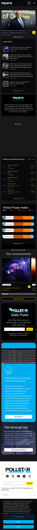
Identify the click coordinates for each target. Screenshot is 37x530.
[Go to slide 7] (22, 250)
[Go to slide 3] (18, 37)
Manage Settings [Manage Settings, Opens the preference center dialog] (18, 517)
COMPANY (18, 495)
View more (18, 90)
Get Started (18, 417)
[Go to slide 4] (20, 37)
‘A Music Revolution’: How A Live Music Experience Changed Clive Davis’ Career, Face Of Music (14, 33)
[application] (18, 227)
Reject (18, 522)
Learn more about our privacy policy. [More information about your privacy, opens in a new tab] (19, 513)
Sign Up (29, 329)
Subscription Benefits (18, 450)
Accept (18, 526)
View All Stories (18, 299)
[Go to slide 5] (21, 37)
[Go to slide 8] (24, 250)
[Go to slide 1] (15, 37)
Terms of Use (24, 335)
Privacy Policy (13, 335)
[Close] (34, 502)
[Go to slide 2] (16, 37)
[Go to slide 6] (21, 250)
